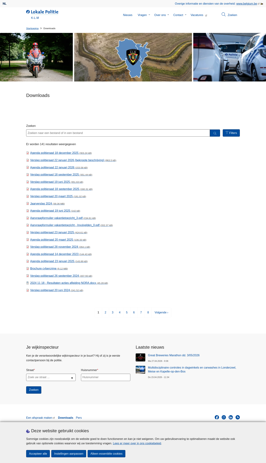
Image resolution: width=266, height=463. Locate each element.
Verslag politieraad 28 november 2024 (60, 246)
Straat (30, 370)
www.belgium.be (246, 3)
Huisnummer (89, 370)
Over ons (160, 15)
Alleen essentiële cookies (106, 453)
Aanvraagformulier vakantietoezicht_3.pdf (63, 217)
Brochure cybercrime (49, 268)
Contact (178, 15)
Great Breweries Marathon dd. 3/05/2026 (174, 355)
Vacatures (197, 15)
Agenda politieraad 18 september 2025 (61, 189)
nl (4, 3)
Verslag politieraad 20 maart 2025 (58, 196)
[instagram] (224, 417)
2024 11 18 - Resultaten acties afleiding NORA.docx (69, 282)
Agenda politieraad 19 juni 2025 (55, 210)
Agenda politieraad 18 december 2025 (61, 152)
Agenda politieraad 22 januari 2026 (59, 167)
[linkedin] (231, 417)
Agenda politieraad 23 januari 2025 (59, 261)
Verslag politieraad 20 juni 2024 (56, 290)
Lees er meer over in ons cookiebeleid (137, 443)
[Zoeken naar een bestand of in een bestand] (118, 133)
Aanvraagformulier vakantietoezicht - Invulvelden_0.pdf (71, 225)
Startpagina (32, 28)
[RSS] (238, 417)
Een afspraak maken (39, 417)
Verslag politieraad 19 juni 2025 (56, 181)
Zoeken (31, 125)
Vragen (142, 15)
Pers (79, 417)
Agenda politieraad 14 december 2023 (61, 254)
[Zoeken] (215, 133)
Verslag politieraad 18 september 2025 (61, 174)
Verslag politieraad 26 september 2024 (61, 275)
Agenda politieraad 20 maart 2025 (58, 239)
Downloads (65, 417)
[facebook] (217, 417)
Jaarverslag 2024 (47, 203)
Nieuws (127, 15)
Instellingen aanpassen (68, 453)
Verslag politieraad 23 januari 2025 (58, 232)
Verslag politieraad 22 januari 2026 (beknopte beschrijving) (73, 160)
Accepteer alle (38, 453)
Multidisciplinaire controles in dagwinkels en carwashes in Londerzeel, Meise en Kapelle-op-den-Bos (192, 369)
